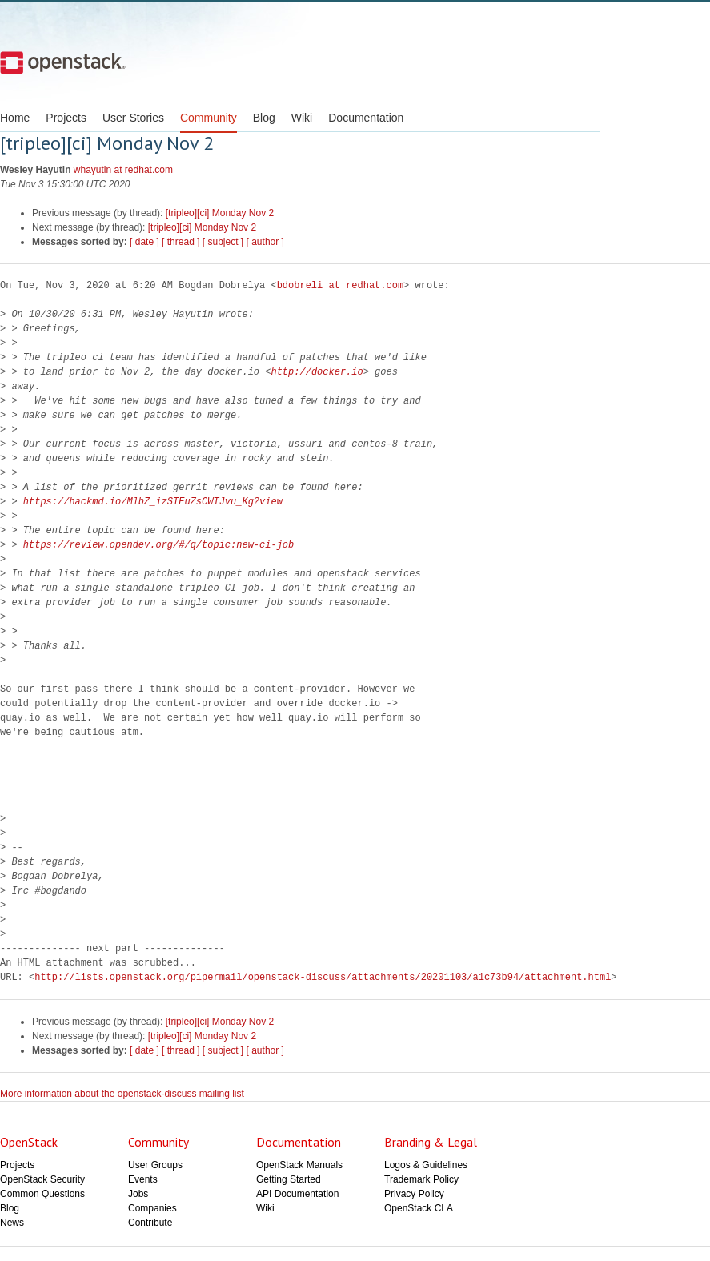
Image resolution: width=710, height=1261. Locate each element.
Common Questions (42, 1193)
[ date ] (144, 241)
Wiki (301, 117)
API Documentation (297, 1193)
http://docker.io (317, 372)
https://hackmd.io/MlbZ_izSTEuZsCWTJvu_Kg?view (153, 501)
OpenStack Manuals (299, 1165)
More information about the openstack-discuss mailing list (122, 1093)
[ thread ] (180, 241)
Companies (152, 1208)
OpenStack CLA (418, 1208)
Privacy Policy (414, 1193)
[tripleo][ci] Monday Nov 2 (220, 213)
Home (15, 117)
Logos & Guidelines (425, 1165)
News (12, 1222)
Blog (264, 117)
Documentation (365, 117)
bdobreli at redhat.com (340, 285)
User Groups (155, 1165)
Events (143, 1179)
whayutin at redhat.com (123, 169)
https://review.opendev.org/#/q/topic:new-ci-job (158, 545)
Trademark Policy (421, 1179)
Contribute (150, 1222)
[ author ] (265, 241)
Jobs (138, 1193)
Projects (66, 117)
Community (208, 117)
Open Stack (63, 62)
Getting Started (288, 1179)
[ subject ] (223, 241)
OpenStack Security (42, 1179)
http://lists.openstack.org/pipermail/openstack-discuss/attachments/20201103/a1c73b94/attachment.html (322, 977)
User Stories (133, 117)
